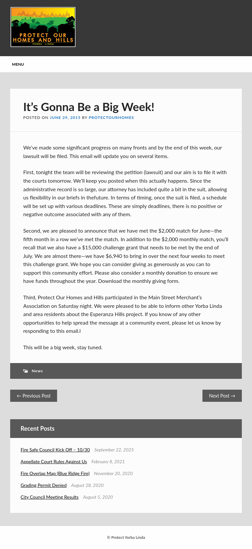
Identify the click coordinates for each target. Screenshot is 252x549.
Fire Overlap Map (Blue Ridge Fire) (55, 473)
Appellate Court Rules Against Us (54, 461)
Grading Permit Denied (44, 485)
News (37, 370)
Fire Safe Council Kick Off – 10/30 (55, 449)
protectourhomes (111, 117)
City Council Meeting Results (50, 497)
